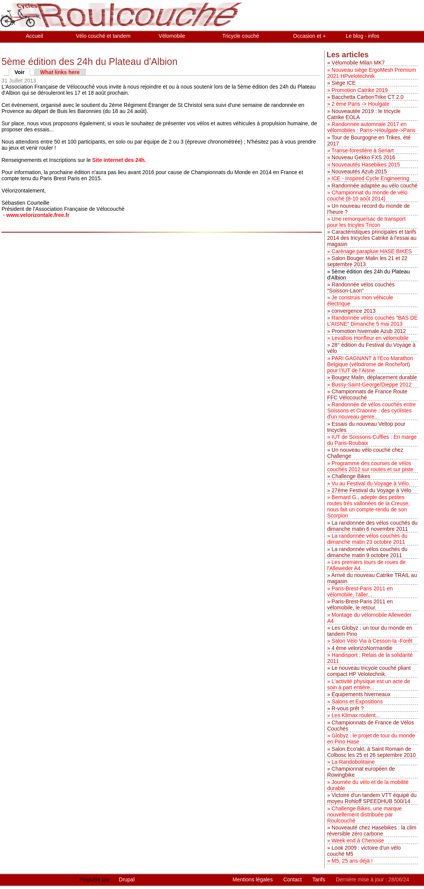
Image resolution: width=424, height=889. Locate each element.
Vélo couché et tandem (103, 36)
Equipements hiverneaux (361, 694)
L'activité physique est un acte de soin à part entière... (368, 684)
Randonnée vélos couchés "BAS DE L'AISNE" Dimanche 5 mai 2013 (372, 321)
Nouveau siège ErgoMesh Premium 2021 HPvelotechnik (371, 73)
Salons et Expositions (357, 701)
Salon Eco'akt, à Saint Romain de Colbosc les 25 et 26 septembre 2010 (371, 752)
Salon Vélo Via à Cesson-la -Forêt (372, 641)
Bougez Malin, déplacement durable (374, 377)
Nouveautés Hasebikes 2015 (366, 165)
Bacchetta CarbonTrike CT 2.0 (367, 97)
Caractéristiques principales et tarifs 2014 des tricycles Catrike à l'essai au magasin (371, 238)
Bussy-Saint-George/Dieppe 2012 (371, 384)
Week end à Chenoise (358, 840)
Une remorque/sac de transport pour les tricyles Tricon (366, 222)
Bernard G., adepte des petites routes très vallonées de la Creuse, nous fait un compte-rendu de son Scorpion (368, 506)
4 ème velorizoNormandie (362, 648)
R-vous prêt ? (348, 708)
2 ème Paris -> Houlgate (360, 104)
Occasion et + (309, 36)
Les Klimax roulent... (356, 715)
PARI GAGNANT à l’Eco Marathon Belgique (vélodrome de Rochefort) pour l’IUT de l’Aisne (370, 364)
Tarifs (319, 879)
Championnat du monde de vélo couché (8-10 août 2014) (367, 195)
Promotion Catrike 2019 (360, 90)
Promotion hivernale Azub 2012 (369, 331)
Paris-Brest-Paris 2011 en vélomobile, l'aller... (360, 591)
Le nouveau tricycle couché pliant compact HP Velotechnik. (369, 671)
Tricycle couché (240, 36)
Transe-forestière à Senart (363, 150)
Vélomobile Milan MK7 (358, 63)
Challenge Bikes (351, 476)
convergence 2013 (353, 311)
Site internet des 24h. (119, 160)
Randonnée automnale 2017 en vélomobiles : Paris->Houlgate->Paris (371, 127)
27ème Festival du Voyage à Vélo (371, 490)
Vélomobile (172, 36)
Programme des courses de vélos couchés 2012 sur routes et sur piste (370, 466)
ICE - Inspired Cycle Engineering (370, 178)
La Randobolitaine (353, 762)
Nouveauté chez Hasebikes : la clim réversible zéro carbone (371, 830)
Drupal (126, 879)
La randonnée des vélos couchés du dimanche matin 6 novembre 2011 (372, 526)
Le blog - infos (362, 36)
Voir (22, 72)
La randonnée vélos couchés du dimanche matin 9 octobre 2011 (367, 552)
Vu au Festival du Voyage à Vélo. (371, 483)
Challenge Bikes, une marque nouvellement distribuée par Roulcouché (364, 814)
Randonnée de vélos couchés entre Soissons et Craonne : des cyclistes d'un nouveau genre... (371, 410)
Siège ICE (344, 83)
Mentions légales (253, 879)
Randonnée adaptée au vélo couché (375, 186)
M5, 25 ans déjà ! (352, 861)
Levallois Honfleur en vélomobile (370, 338)
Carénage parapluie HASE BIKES (372, 251)
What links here (59, 72)
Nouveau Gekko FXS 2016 (363, 157)
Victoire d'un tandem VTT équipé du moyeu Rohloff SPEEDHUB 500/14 (371, 798)
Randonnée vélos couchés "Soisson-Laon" (361, 287)
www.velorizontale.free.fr (38, 215)
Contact (293, 879)
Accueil (34, 36)
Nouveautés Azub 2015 (359, 171)
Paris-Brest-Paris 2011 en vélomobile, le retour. (360, 604)
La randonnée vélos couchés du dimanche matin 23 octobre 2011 (367, 539)
